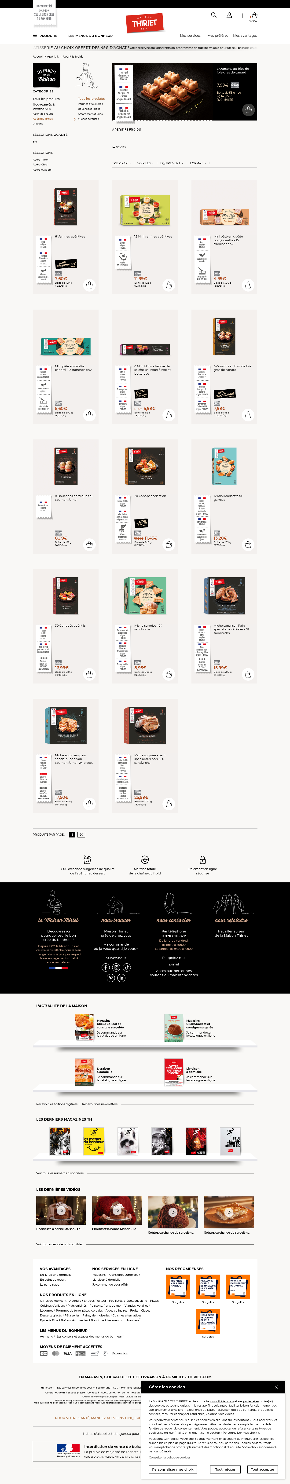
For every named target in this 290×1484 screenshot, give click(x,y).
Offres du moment (53, 1300)
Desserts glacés (51, 1315)
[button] (229, 16)
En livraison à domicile (55, 1274)
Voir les (144, 163)
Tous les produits (46, 99)
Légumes (46, 1310)
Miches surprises (88, 119)
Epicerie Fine (49, 1320)
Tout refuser (225, 1469)
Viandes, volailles (136, 1305)
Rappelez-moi (174, 958)
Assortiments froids (90, 114)
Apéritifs (53, 56)
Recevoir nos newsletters (99, 1104)
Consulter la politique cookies (170, 1457)
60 (81, 834)
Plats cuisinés (77, 1305)
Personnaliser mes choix (173, 1469)
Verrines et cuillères (90, 104)
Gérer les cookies (262, 1438)
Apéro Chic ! (40, 164)
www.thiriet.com (222, 1401)
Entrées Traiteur (95, 1300)
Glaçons (38, 123)
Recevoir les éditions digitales (56, 1104)
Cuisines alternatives (127, 1315)
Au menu (46, 1336)
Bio (35, 141)
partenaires (251, 1401)
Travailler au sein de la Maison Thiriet (231, 933)
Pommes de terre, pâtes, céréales (79, 1310)
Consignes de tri (55, 1392)
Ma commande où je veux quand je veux (116, 947)
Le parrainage (49, 1284)
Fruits (134, 1310)
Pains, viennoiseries (96, 1315)
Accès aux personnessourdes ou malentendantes (174, 973)
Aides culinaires (116, 1310)
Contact (92, 1392)
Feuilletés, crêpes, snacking (128, 1300)
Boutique (97, 1320)
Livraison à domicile (106, 1279)
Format (196, 163)
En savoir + (120, 1353)
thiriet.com (47, 1387)
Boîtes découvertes (74, 1320)
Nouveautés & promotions (44, 106)
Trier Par (120, 163)
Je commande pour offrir (110, 1284)
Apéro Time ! (41, 159)
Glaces (145, 1310)
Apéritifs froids (73, 56)
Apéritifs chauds (43, 113)
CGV (115, 1387)
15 (72, 834)
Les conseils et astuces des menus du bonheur (90, 1336)
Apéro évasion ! (42, 169)
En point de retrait (53, 1279)
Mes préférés (217, 35)
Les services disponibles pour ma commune (83, 1387)
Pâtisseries (72, 1315)
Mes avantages (245, 35)
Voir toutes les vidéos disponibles (59, 1244)
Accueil (38, 56)
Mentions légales (131, 1387)
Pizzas (154, 1300)
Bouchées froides (89, 108)
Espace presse (76, 1392)
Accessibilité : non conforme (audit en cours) (126, 1392)
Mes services (190, 35)
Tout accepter (262, 1469)
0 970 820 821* (174, 936)
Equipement (170, 163)
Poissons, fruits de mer (105, 1305)
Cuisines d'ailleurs (52, 1305)
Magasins (99, 1274)
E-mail (174, 964)
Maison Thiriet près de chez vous (116, 933)
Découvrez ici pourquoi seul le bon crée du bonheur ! (58, 935)
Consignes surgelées (123, 1274)
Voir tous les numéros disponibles (60, 1173)
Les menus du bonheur (90, 36)
